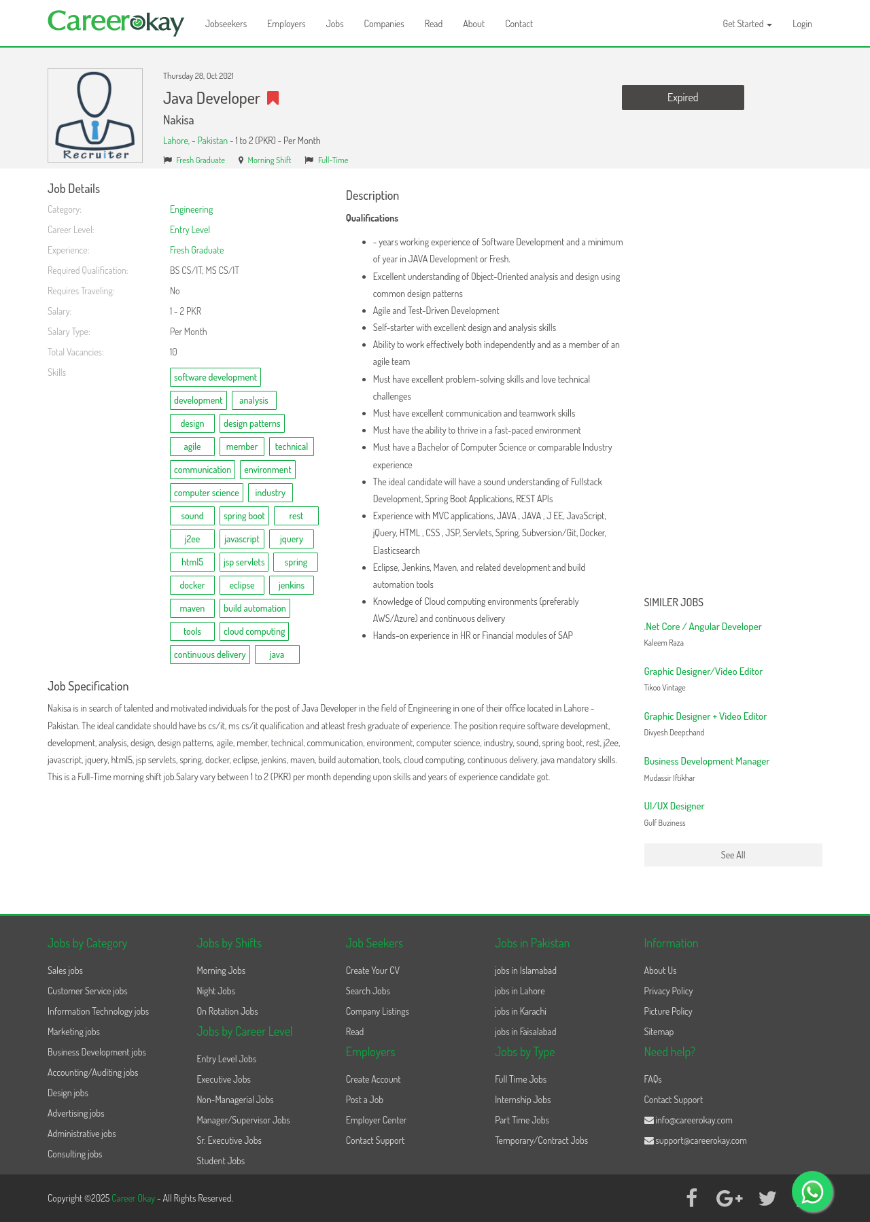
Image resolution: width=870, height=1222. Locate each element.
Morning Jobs (220, 970)
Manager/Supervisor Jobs (243, 1119)
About (474, 23)
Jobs (335, 23)
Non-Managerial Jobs (234, 1099)
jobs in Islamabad (526, 970)
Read (434, 23)
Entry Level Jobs (226, 1058)
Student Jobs (220, 1160)
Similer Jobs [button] (674, 603)
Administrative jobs (82, 1133)
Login (802, 23)
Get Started (748, 23)
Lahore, (177, 140)
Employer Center (376, 1119)
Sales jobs (65, 970)
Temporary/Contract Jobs (541, 1140)
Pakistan (212, 140)
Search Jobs (368, 990)
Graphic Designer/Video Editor (703, 671)
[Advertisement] (733, 386)
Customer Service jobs (88, 990)
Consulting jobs (75, 1153)
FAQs (653, 1079)
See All (733, 854)
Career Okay (134, 1198)
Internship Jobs (523, 1099)
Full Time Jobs (520, 1079)
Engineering (191, 209)
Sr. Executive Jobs (229, 1140)
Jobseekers (226, 23)
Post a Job (364, 1099)
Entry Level (190, 229)
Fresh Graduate (201, 159)
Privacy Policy (668, 990)
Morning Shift (270, 159)
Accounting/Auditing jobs (93, 1072)
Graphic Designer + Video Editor (705, 716)
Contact (519, 23)
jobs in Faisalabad (525, 1031)
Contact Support (375, 1140)
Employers (286, 23)
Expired (682, 97)
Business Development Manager (707, 760)
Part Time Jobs (522, 1119)
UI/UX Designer (674, 805)
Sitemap (659, 1031)
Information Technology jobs (98, 1011)
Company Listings (377, 1011)
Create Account (373, 1079)
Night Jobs (215, 990)
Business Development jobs (97, 1052)
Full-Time (333, 159)
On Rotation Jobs (227, 1011)
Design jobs (68, 1092)
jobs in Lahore (519, 990)
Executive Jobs (223, 1079)
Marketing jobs (74, 1031)
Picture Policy (668, 1011)
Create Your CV (373, 970)
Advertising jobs (76, 1113)
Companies (384, 23)
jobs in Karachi (520, 1011)
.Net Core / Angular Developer (703, 626)
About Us (660, 970)
